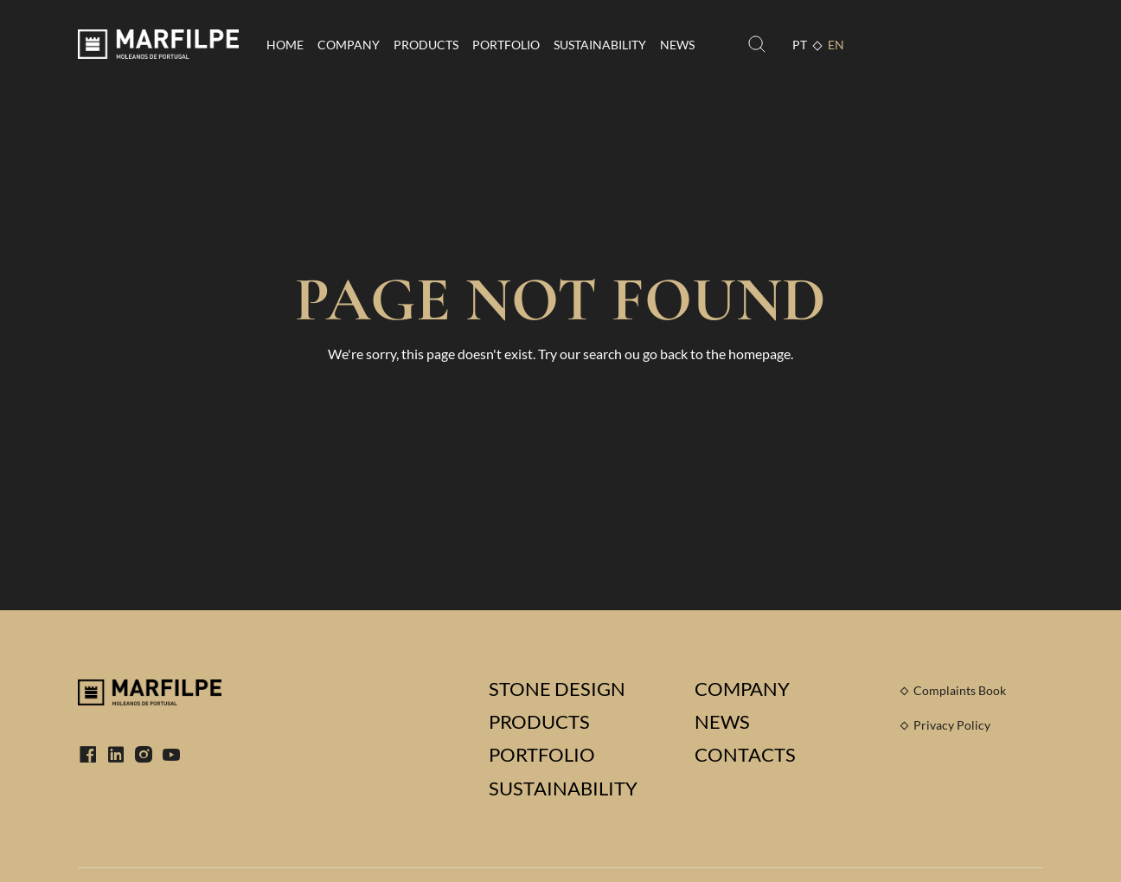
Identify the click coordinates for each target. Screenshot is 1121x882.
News (677, 44)
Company (348, 44)
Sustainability (600, 44)
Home (285, 44)
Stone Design (557, 689)
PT (799, 44)
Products (426, 44)
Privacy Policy (951, 725)
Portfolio (506, 44)
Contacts (745, 754)
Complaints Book (959, 690)
